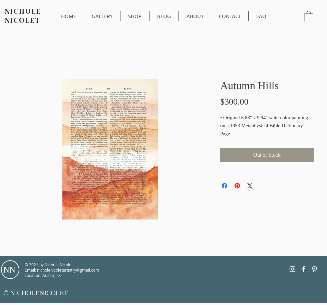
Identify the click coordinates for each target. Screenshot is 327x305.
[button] (308, 15)
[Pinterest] (314, 269)
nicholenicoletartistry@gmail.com (68, 270)
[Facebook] (303, 269)
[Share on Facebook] (225, 186)
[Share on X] (250, 186)
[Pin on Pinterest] (237, 186)
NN (9, 269)
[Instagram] (292, 269)
